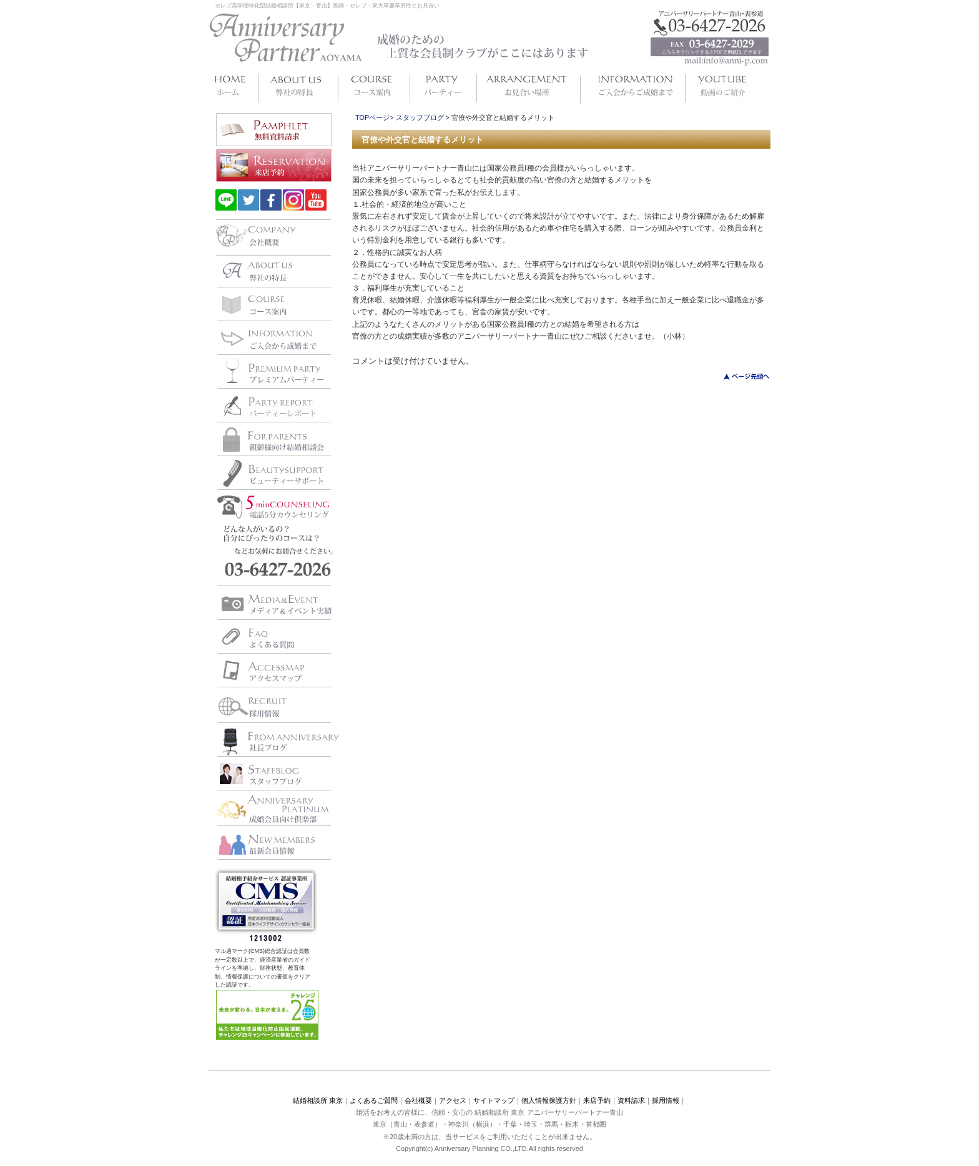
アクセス (452, 1100)
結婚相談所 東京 (318, 1100)
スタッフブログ (420, 117)
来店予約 (597, 1100)
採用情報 (665, 1100)
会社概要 (418, 1100)
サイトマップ (493, 1100)
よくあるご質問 (374, 1100)
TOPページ (372, 117)
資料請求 (631, 1100)
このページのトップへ (738, 376)
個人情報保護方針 (548, 1100)
